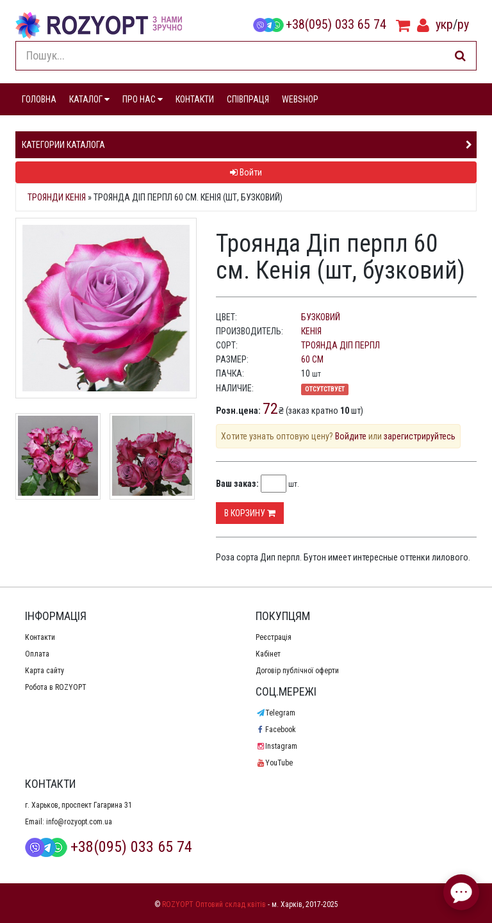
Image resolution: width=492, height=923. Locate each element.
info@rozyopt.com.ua (79, 821)
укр (444, 24)
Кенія (311, 331)
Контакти (40, 637)
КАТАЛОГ (89, 99)
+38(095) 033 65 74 (319, 24)
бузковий (320, 317)
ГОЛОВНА (39, 99)
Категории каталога (63, 145)
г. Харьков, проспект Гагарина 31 (78, 805)
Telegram (275, 712)
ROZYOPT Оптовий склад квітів (214, 904)
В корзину (249, 513)
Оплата (37, 653)
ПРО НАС (142, 99)
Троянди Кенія (57, 197)
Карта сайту (44, 670)
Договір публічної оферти (297, 670)
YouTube (274, 762)
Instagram (276, 746)
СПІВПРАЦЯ (248, 99)
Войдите (350, 436)
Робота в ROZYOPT (55, 687)
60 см (312, 359)
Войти (246, 172)
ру (463, 24)
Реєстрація (273, 637)
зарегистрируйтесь (419, 436)
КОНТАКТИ (195, 99)
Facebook (276, 729)
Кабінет (268, 653)
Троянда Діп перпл (340, 345)
